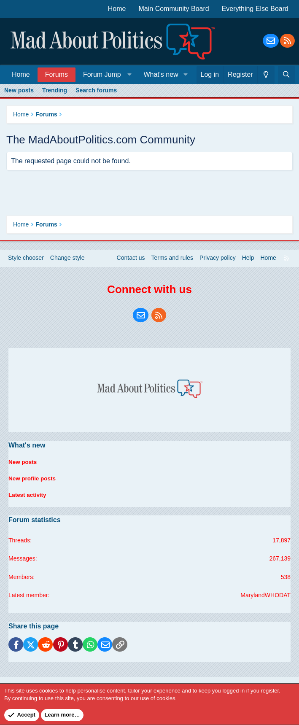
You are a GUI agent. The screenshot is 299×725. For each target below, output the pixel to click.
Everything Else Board (255, 8)
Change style (67, 262)
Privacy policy (217, 262)
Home (117, 8)
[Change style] (266, 75)
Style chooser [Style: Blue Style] (26, 262)
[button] (105, 74)
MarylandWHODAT (265, 595)
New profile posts (33, 480)
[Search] (286, 75)
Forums (56, 74)
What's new (160, 74)
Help (248, 262)
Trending (54, 90)
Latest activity (28, 496)
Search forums (96, 90)
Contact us (131, 262)
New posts (19, 90)
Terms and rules (172, 262)
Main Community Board (174, 8)
